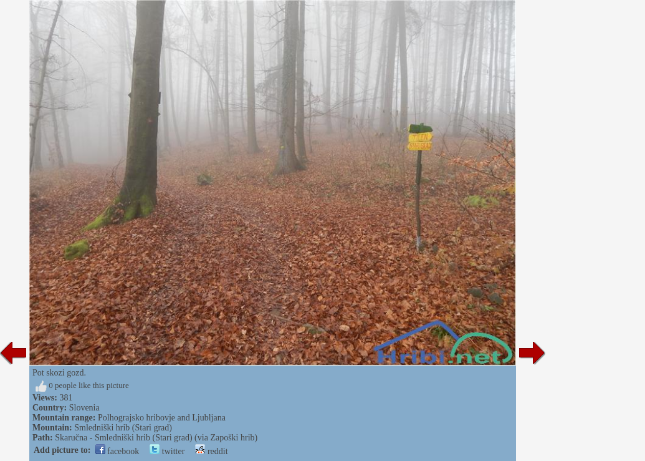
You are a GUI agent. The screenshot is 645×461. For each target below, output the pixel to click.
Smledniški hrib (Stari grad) (123, 427)
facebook (117, 451)
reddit (211, 451)
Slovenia (84, 407)
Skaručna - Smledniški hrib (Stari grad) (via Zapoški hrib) (156, 437)
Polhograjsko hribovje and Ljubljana (162, 417)
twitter (167, 451)
